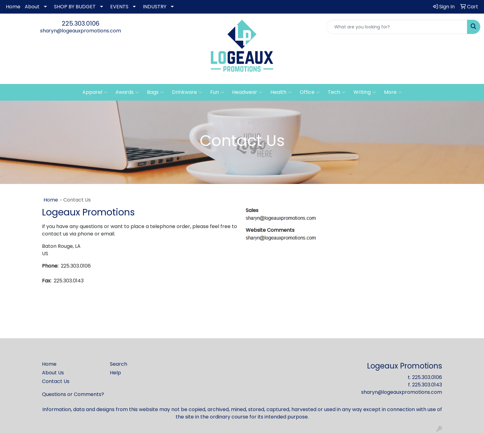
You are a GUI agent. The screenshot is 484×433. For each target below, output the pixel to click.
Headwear (247, 92)
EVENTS (119, 6)
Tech (336, 92)
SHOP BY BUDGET (75, 6)
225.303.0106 (80, 23)
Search (118, 364)
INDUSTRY (154, 6)
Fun (217, 92)
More (393, 92)
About (32, 6)
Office (310, 92)
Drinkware (187, 92)
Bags (155, 92)
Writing (364, 92)
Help (115, 372)
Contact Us (55, 381)
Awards (127, 92)
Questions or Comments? (73, 394)
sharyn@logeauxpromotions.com (80, 30)
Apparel (94, 92)
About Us (53, 372)
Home (13, 6)
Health (281, 92)
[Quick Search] (396, 27)
